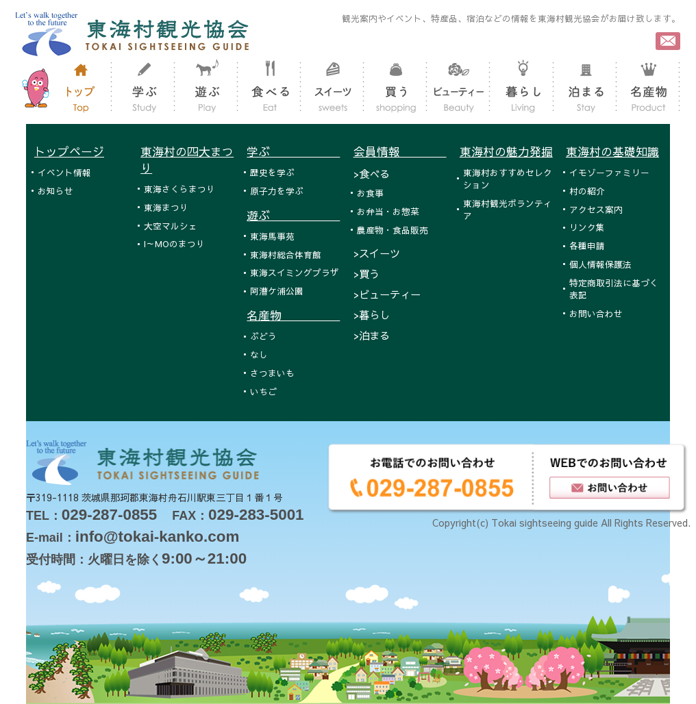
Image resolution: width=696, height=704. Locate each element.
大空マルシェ (170, 225)
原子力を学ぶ (276, 191)
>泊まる (371, 335)
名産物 (293, 315)
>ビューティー (387, 294)
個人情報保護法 (600, 264)
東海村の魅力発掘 (506, 151)
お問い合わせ (596, 313)
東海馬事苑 (272, 236)
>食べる (371, 173)
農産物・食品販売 (392, 230)
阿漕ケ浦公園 (276, 291)
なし (259, 354)
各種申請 (587, 245)
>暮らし (371, 314)
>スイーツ (376, 253)
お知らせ (55, 191)
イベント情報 (64, 172)
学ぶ (293, 151)
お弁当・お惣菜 (388, 211)
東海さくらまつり (179, 188)
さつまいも (272, 373)
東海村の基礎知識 (612, 151)
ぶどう (263, 336)
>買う (366, 273)
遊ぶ (293, 215)
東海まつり (166, 207)
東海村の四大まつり (187, 159)
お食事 (370, 193)
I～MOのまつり (174, 243)
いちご (263, 391)
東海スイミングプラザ (294, 272)
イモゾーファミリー (609, 172)
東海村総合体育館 (285, 254)
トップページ (69, 151)
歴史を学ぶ (272, 172)
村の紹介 (587, 191)
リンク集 (587, 227)
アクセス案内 (596, 209)
